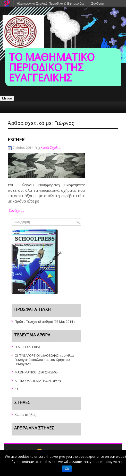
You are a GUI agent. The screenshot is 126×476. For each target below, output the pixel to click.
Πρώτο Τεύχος (26, 321)
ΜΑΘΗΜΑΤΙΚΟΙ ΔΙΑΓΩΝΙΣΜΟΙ (36, 372)
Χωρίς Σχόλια (51, 147)
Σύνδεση (97, 3)
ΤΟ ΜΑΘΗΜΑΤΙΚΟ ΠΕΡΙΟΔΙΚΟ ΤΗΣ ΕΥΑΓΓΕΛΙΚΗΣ (52, 67)
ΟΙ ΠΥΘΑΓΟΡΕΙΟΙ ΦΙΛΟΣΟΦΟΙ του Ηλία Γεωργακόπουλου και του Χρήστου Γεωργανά (44, 359)
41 (16, 389)
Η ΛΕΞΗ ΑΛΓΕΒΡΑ (27, 347)
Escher (16, 139)
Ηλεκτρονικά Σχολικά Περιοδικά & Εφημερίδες (51, 3)
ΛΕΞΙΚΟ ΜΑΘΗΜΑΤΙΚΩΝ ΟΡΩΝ (38, 380)
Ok (67, 469)
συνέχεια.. (16, 210)
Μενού (7, 98)
